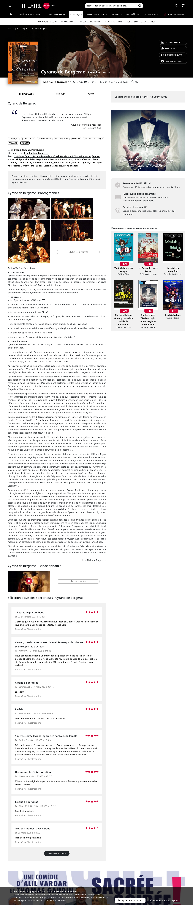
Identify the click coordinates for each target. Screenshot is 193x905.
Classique (76, 14)
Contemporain (56, 14)
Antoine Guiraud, (64, 159)
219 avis (107, 72)
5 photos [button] (89, 232)
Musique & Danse (97, 14)
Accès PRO (103, 883)
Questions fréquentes (64, 880)
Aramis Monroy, (21, 165)
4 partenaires (34, 897)
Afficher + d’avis (57, 835)
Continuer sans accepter (164, 900)
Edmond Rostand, (21, 149)
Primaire (13, 143)
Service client (59, 876)
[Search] (110, 5)
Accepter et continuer (130, 900)
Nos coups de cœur (47, 21)
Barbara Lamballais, (42, 156)
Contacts (12, 886)
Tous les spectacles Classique (140, 21)
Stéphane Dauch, (23, 156)
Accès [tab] (91, 94)
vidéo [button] (73, 562)
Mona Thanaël (70, 165)
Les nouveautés (68, 21)
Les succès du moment (90, 21)
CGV (55, 883)
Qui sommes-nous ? (18, 876)
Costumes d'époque (93, 138)
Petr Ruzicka (37, 149)
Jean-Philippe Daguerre (36, 153)
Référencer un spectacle (110, 876)
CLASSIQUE (14, 138)
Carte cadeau (174, 14)
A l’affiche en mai (113, 21)
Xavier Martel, (24, 162)
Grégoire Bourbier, (45, 159)
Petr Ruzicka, (36, 165)
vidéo (169, 48)
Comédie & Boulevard (30, 14)
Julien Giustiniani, (63, 162)
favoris (173, 61)
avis (171, 55)
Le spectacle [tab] (26, 93)
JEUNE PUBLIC (28, 138)
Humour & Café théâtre (125, 14)
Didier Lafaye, (81, 159)
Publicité (102, 880)
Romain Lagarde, (81, 162)
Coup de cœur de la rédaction (86, 124)
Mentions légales (16, 883)
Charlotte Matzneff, (63, 156)
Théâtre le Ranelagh (56, 82)
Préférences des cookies (65, 886)
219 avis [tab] (60, 94)
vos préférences (82, 897)
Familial (76, 138)
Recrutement (14, 880)
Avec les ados (62, 138)
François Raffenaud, (43, 162)
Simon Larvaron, (82, 156)
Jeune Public (152, 14)
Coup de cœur (45, 138)
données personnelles (71, 883)
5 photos (171, 42)
